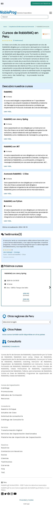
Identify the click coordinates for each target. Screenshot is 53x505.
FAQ (3, 469)
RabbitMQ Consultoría (10, 346)
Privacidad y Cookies (26, 500)
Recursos (5, 398)
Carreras (5, 465)
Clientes (5, 458)
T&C (3, 472)
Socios (4, 455)
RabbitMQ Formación (43, 26)
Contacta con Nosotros (41, 3)
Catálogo (5, 388)
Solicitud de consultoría (12, 416)
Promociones (7, 391)
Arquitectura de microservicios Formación (21, 26)
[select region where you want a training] (26, 322)
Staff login (26, 504)
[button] (49, 287)
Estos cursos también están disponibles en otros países (23, 334)
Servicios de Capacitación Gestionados (19, 434)
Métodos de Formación (11, 395)
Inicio (5, 26)
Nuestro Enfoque (8, 409)
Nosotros (5, 448)
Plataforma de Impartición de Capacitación (21, 437)
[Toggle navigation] (50, 12)
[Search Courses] (24, 17)
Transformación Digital (11, 430)
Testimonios (6, 462)
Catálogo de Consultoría (12, 420)
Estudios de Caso (9, 413)
